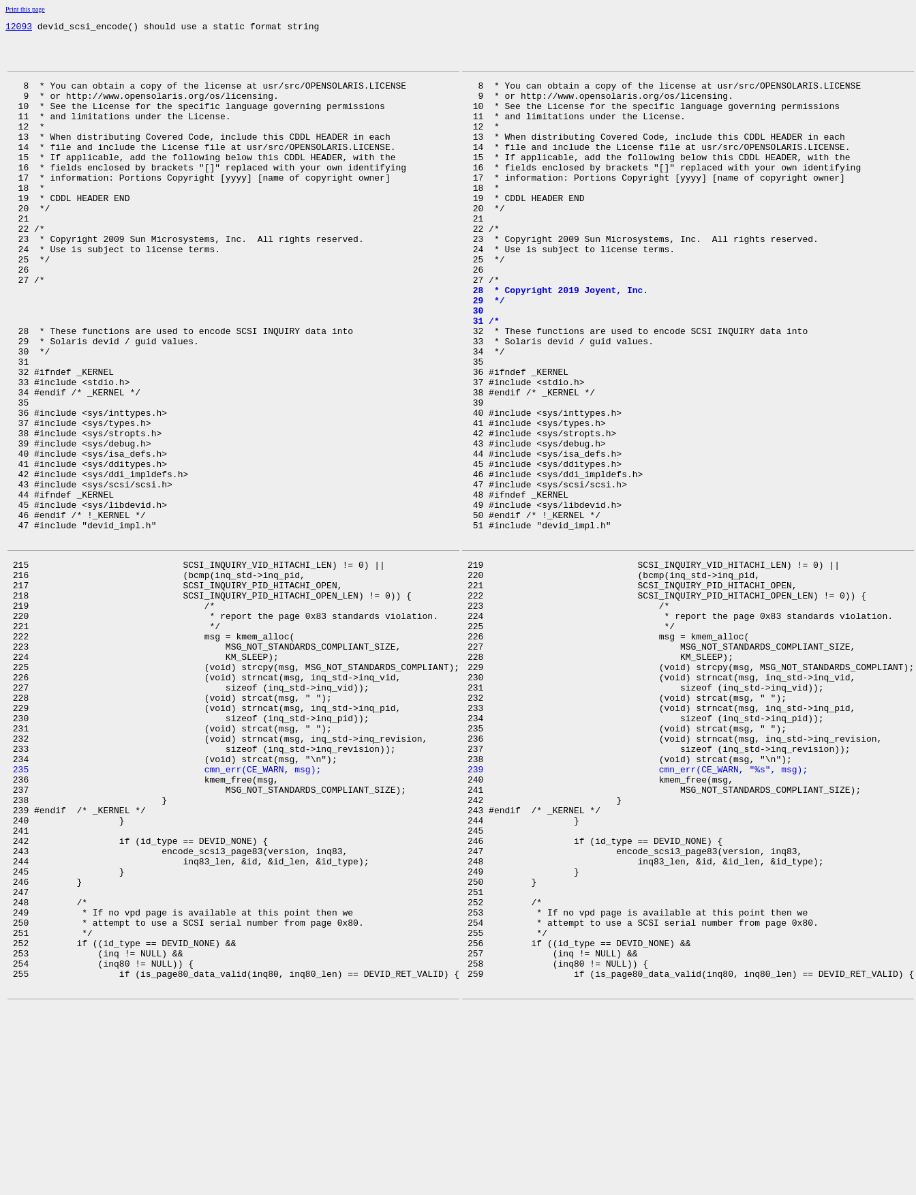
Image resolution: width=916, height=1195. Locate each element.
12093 (18, 28)
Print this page (25, 9)
